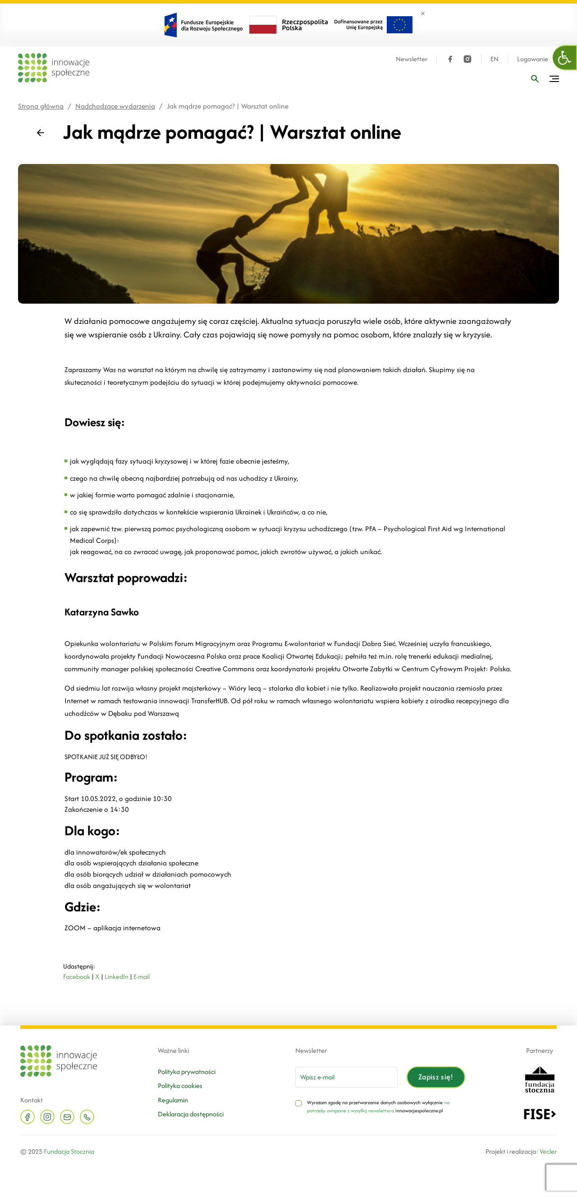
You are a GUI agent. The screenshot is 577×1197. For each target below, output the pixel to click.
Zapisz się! (435, 1076)
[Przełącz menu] (554, 79)
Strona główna (41, 106)
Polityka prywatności (186, 1071)
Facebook (76, 976)
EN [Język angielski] (494, 59)
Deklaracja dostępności (191, 1114)
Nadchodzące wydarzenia (115, 106)
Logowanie (532, 59)
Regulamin (173, 1100)
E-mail (141, 976)
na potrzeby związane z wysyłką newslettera (378, 1106)
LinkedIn (116, 976)
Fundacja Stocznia (69, 1151)
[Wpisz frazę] (535, 78)
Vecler (548, 1151)
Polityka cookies (180, 1085)
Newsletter (411, 59)
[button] (565, 57)
